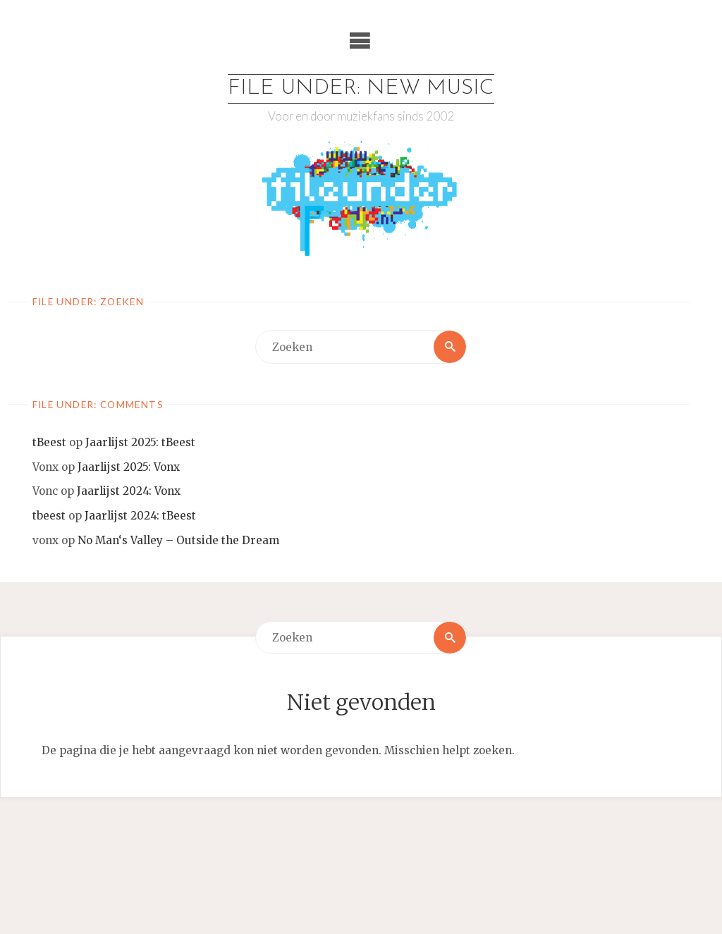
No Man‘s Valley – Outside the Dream (178, 540)
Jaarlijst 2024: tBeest (140, 515)
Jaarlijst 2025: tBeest (140, 442)
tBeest (49, 442)
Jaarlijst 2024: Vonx (128, 491)
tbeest (49, 515)
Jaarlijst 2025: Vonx (129, 467)
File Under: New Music (361, 88)
